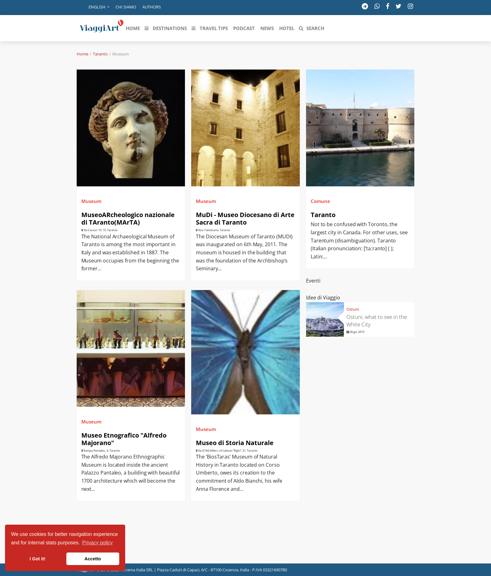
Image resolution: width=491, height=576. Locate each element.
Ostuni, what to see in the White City (376, 320)
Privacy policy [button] (97, 542)
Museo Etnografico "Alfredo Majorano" (123, 439)
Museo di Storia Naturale (235, 442)
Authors (151, 7)
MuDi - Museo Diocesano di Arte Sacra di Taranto (245, 218)
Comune (320, 201)
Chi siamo (125, 7)
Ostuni (352, 309)
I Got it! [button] (37, 558)
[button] (94, 7)
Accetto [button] (92, 558)
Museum (91, 201)
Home (82, 54)
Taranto (100, 54)
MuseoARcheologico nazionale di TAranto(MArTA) (128, 218)
